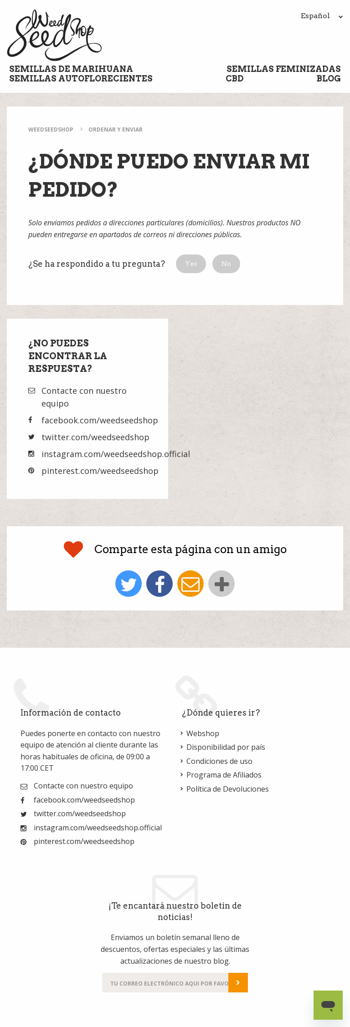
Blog (329, 78)
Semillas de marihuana (71, 69)
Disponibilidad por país (225, 747)
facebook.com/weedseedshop (99, 420)
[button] (191, 263)
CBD (235, 78)
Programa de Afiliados (224, 775)
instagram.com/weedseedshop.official (115, 453)
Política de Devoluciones (227, 789)
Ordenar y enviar (115, 129)
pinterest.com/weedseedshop (100, 470)
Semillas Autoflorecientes (81, 78)
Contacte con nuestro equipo (83, 786)
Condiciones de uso (219, 761)
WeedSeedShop (50, 129)
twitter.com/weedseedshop (95, 437)
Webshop (202, 733)
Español (322, 15)
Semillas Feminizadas (283, 69)
